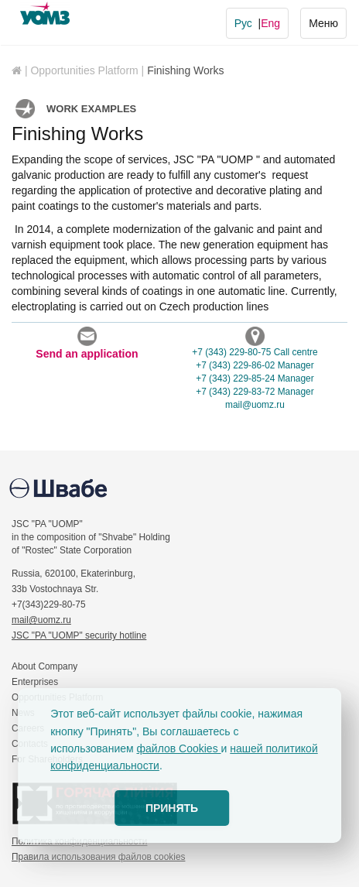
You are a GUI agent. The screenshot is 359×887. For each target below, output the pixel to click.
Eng (270, 23)
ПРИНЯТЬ (171, 808)
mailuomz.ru (255, 404)
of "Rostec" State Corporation (72, 550)
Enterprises (35, 681)
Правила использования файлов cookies (98, 856)
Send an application (87, 343)
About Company (44, 666)
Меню (323, 22)
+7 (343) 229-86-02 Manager (254, 365)
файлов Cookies (179, 748)
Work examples (91, 109)
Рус (243, 23)
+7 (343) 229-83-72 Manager (254, 391)
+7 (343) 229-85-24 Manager (254, 378)
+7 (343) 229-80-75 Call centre (254, 352)
